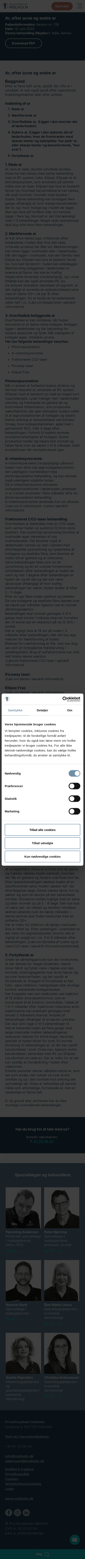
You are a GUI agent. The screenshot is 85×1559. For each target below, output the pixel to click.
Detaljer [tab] (42, 710)
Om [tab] (69, 710)
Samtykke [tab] (15, 710)
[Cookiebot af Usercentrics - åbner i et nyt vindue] (62, 699)
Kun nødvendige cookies (42, 856)
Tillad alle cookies (42, 829)
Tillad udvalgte (42, 843)
